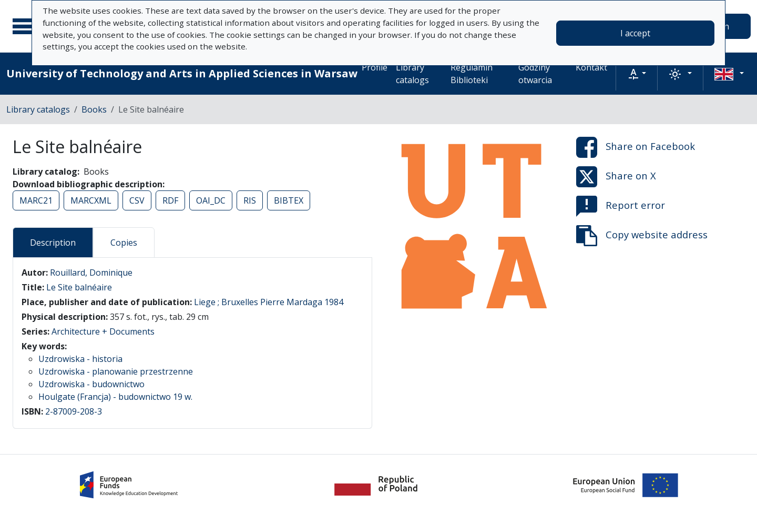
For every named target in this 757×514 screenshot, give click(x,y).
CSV (137, 200)
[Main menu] (25, 26)
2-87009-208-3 (73, 411)
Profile (374, 67)
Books (94, 109)
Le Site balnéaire (79, 287)
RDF (170, 200)
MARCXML (90, 200)
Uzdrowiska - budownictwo (91, 384)
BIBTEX (288, 200)
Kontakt (591, 67)
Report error (620, 206)
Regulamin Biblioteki (472, 74)
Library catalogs (412, 74)
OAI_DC (211, 200)
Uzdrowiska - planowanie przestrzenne (115, 371)
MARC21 (36, 200)
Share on (635, 147)
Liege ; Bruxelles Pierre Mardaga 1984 (268, 302)
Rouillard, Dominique (91, 272)
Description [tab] (53, 242)
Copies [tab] (123, 242)
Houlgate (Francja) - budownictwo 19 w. (115, 396)
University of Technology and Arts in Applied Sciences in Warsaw (181, 73)
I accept (635, 33)
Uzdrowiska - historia (80, 359)
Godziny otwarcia (535, 74)
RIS (249, 200)
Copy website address (642, 235)
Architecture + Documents (103, 331)
